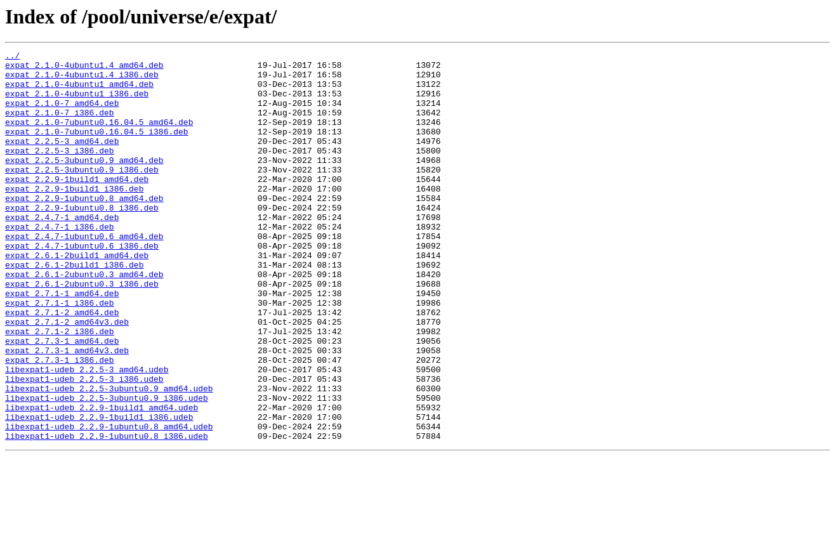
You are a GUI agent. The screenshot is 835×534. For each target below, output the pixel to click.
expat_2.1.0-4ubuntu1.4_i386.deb (82, 80)
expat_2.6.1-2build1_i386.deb (74, 308)
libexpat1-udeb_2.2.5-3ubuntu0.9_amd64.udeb (109, 456)
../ (12, 57)
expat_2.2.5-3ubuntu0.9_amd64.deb (84, 182)
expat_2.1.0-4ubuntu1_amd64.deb (79, 91)
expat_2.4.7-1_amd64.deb (62, 251)
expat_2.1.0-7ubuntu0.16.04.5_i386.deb (96, 148)
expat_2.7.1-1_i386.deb (59, 354)
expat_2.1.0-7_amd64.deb (62, 114)
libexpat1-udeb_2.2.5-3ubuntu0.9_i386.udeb (106, 468)
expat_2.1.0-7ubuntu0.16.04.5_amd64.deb (99, 137)
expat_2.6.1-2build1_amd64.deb (76, 297)
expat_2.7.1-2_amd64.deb (62, 365)
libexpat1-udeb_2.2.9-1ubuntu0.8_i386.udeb (106, 513)
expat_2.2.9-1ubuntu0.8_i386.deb (82, 239)
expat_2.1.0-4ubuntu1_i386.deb (76, 102)
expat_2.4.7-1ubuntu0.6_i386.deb (82, 285)
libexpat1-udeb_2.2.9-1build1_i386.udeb (99, 491)
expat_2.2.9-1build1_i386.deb (74, 217)
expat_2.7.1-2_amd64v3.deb (67, 376)
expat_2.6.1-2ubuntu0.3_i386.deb (82, 331)
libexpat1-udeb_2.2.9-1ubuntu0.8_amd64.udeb (109, 502)
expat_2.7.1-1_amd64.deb (62, 342)
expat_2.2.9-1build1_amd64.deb (76, 205)
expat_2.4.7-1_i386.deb (59, 262)
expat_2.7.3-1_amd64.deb (62, 399)
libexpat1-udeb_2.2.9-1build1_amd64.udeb (101, 479)
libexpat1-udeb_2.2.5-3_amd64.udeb (86, 434)
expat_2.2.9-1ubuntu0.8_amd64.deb (84, 228)
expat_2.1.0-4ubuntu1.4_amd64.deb (84, 68)
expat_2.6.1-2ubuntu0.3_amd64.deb (84, 319)
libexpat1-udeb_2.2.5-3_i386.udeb (84, 445)
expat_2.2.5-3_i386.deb (59, 171)
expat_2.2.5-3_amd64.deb (62, 160)
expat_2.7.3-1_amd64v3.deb (67, 411)
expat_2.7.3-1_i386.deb (59, 422)
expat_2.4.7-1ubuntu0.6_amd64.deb (84, 274)
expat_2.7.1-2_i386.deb (59, 388)
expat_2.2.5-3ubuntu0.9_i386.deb (82, 194)
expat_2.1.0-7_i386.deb (59, 125)
